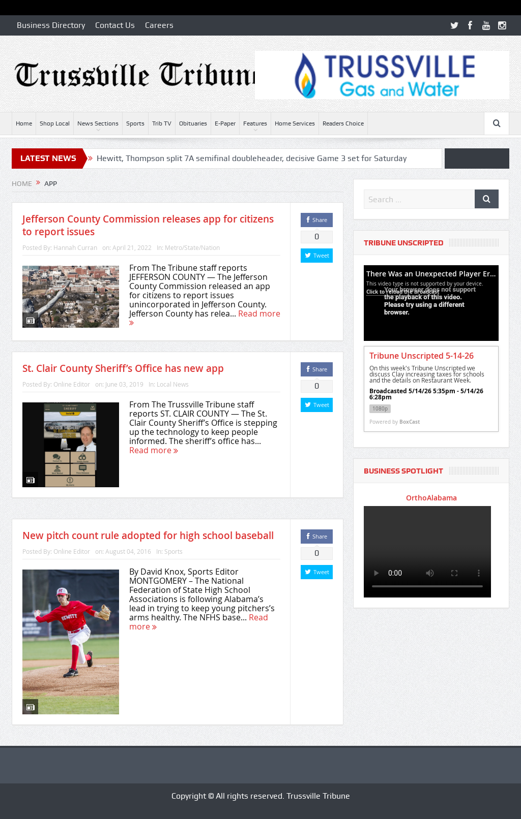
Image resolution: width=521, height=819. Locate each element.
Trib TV (161, 123)
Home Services (295, 123)
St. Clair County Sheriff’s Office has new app (123, 368)
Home (24, 123)
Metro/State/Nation (192, 247)
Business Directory (51, 25)
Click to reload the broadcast (402, 291)
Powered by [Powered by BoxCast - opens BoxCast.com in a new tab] (394, 421)
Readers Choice (343, 123)
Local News (173, 384)
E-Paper (225, 123)
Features (255, 123)
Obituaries (193, 123)
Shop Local (55, 123)
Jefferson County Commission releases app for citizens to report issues (148, 225)
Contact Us (115, 25)
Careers (159, 25)
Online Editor (71, 384)
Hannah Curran (75, 247)
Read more (153, 450)
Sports (135, 123)
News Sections (98, 123)
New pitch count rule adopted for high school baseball (148, 535)
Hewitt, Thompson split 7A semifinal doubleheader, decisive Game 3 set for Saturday (252, 158)
